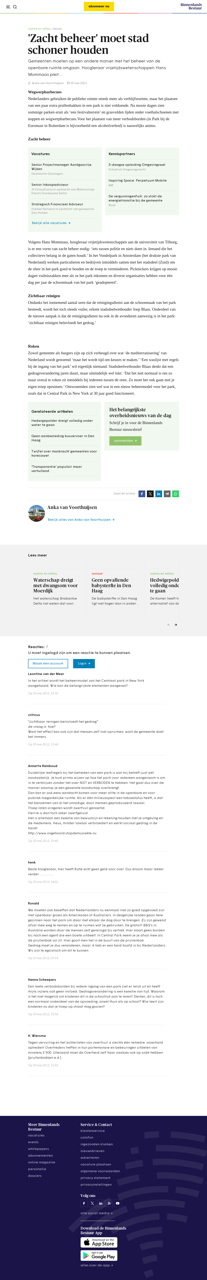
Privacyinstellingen (96, 1184)
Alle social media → (97, 1213)
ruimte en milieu (39, 28)
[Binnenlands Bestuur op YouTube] (117, 1203)
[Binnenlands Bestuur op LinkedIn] (100, 1203)
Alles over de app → (97, 1265)
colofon (87, 1137)
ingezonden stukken (97, 1144)
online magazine (41, 1162)
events (33, 1142)
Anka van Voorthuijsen (47, 83)
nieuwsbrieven (92, 1151)
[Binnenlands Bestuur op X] (92, 1203)
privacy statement (95, 1178)
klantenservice (93, 1131)
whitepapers (38, 1149)
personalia (37, 1169)
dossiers (35, 1176)
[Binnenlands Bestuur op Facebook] (84, 1203)
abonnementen (40, 1155)
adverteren (90, 1158)
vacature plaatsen (96, 1164)
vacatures (36, 1135)
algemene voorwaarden (100, 1171)
